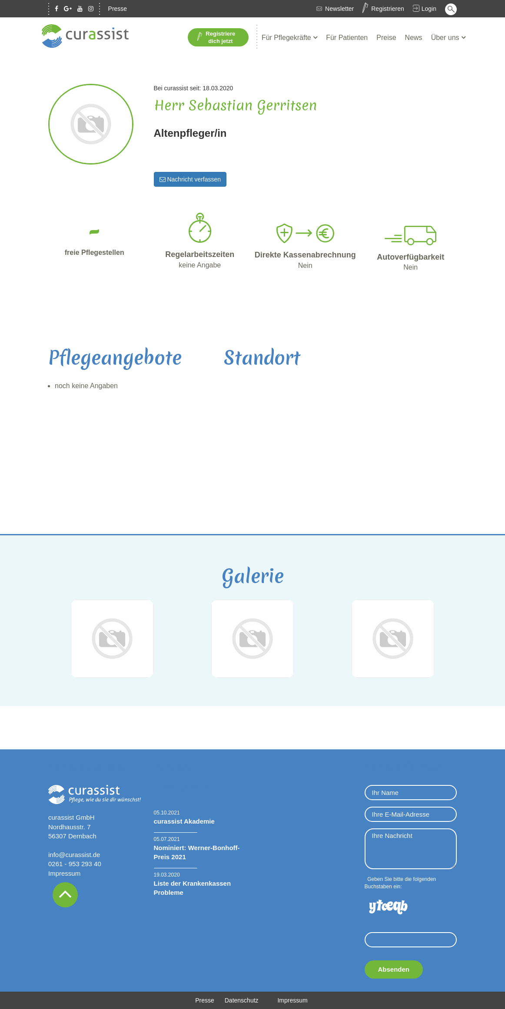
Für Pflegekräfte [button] (287, 37)
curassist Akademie (184, 821)
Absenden (394, 969)
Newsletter (339, 8)
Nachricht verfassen (190, 179)
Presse (117, 8)
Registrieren (387, 8)
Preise (386, 37)
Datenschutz (242, 1000)
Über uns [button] (446, 37)
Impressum (64, 873)
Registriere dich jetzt (216, 37)
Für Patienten (347, 37)
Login (429, 8)
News (413, 37)
